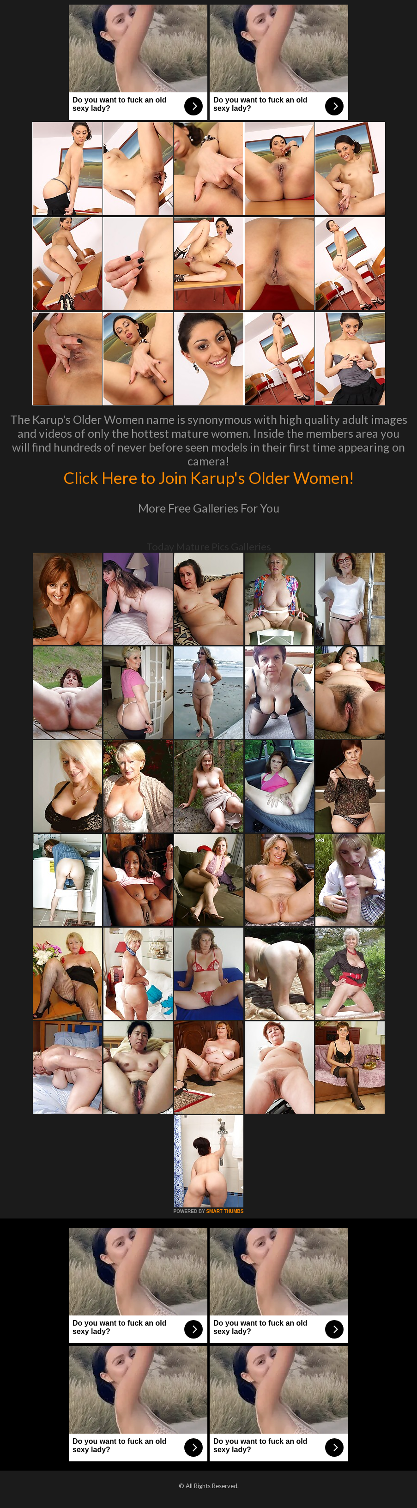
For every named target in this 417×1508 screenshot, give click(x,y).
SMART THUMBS (224, 1211)
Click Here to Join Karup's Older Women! (208, 477)
